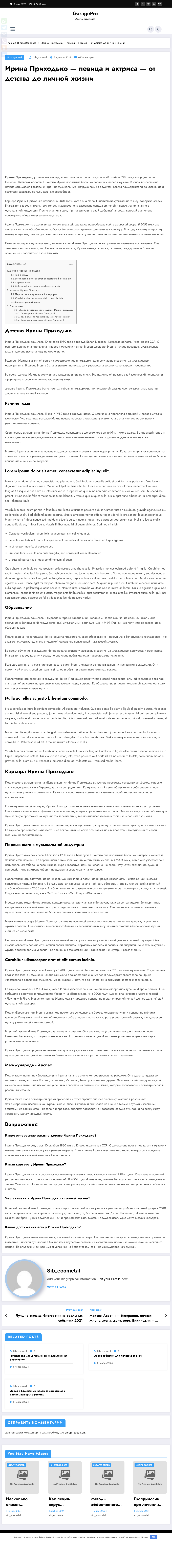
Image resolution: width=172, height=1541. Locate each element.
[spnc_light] (158, 29)
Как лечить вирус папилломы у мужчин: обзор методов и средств (64, 1501)
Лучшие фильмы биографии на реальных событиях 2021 (49, 1318)
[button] (69, 265)
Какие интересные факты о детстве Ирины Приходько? (46, 309)
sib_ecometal (40, 57)
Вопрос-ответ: (17, 306)
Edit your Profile (109, 1279)
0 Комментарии (86, 57)
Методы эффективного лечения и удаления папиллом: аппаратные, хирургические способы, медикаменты (105, 1501)
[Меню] (12, 29)
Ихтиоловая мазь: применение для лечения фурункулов (38, 1357)
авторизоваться (75, 1432)
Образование (22, 282)
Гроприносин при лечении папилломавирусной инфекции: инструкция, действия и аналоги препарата (149, 1501)
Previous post (74, 1309)
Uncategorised (14, 57)
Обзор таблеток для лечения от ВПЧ (118, 1356)
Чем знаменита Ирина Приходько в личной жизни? (45, 316)
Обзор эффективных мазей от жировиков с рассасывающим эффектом (37, 1392)
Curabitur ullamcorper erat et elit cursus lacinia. (39, 298)
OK (154, 1536)
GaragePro (85, 13)
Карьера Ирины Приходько (25, 290)
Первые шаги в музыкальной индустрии (36, 294)
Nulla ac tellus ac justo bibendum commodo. (37, 286)
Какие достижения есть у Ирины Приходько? (42, 320)
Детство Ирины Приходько (24, 271)
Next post (95, 1309)
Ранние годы (21, 274)
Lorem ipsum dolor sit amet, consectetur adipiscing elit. (43, 278)
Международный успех (27, 302)
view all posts (56, 1287)
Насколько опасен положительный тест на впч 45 (22, 1501)
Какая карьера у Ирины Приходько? (37, 313)
